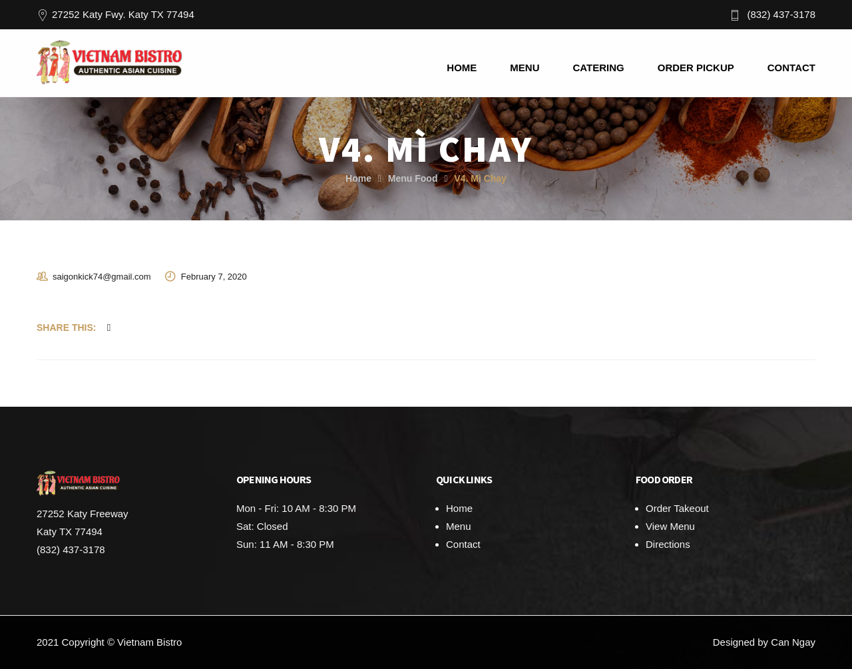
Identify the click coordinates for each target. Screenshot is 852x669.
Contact (463, 544)
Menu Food (413, 178)
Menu (458, 526)
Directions (668, 544)
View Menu (670, 526)
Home (358, 178)
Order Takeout (677, 508)
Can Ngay (793, 642)
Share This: (66, 327)
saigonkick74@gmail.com (102, 277)
